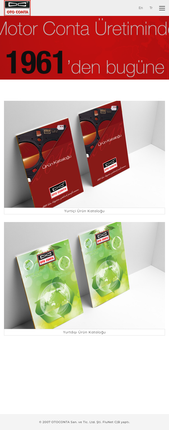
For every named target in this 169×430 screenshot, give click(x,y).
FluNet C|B (111, 422)
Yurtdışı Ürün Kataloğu (84, 332)
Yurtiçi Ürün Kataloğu (84, 211)
